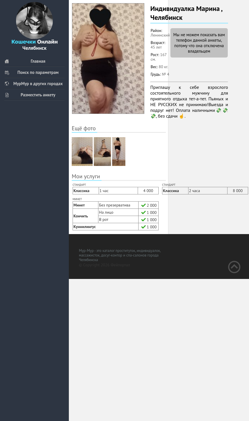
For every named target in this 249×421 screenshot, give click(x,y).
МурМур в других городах (33, 83)
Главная (24, 61)
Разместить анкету (29, 94)
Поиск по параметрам (31, 72)
